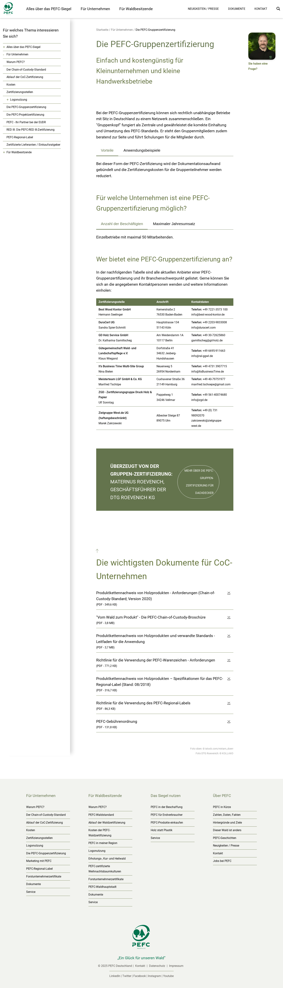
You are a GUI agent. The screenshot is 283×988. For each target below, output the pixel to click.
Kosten (10, 84)
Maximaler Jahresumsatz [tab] (174, 224)
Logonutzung (18, 99)
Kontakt (260, 8)
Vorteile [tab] (107, 150)
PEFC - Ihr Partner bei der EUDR (26, 122)
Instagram (154, 976)
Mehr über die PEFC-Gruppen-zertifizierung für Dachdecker (199, 482)
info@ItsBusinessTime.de (207, 371)
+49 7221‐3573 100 (215, 309)
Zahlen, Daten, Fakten (227, 814)
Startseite (102, 29)
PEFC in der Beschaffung (166, 807)
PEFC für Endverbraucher (166, 814)
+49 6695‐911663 (214, 350)
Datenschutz (157, 966)
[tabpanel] (164, 170)
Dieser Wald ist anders (227, 830)
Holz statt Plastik (161, 830)
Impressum (176, 966)
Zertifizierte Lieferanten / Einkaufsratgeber (33, 144)
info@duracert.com (203, 327)
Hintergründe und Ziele (227, 822)
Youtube (168, 976)
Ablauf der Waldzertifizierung (106, 822)
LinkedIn (114, 976)
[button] (97, 552)
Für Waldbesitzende (136, 9)
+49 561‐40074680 (215, 394)
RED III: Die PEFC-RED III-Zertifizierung (30, 129)
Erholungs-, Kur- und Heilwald (107, 858)
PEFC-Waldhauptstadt (102, 886)
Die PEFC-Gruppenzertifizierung (26, 107)
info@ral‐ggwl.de (202, 356)
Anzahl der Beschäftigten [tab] (122, 224)
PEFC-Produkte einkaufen (167, 822)
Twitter (126, 976)
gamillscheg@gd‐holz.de (207, 340)
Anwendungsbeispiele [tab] (141, 150)
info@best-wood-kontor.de (208, 314)
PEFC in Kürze (222, 807)
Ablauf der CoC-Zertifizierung (24, 77)
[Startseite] (13, 9)
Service (30, 892)
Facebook (139, 976)
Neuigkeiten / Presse (203, 8)
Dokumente (236, 8)
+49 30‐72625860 (214, 335)
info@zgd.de (199, 400)
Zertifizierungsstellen (19, 92)
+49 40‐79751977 (214, 379)
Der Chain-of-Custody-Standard (26, 69)
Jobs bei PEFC (222, 861)
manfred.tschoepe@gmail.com (210, 384)
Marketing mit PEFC (38, 861)
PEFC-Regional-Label (19, 137)
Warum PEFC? (15, 62)
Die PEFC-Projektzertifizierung (25, 114)
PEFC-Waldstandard (101, 814)
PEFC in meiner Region (102, 843)
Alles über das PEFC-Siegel (48, 9)
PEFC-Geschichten (224, 838)
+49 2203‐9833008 (215, 322)
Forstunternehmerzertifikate (43, 876)
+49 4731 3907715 (215, 366)
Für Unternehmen (95, 9)
